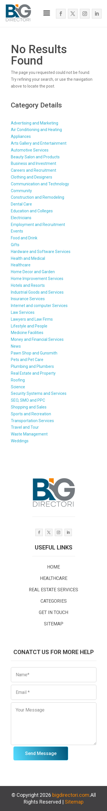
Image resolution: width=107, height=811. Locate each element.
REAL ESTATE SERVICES (53, 589)
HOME (53, 567)
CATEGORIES (54, 601)
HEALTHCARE (53, 578)
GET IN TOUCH (53, 612)
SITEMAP (53, 624)
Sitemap (74, 802)
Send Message (40, 753)
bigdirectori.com (70, 795)
